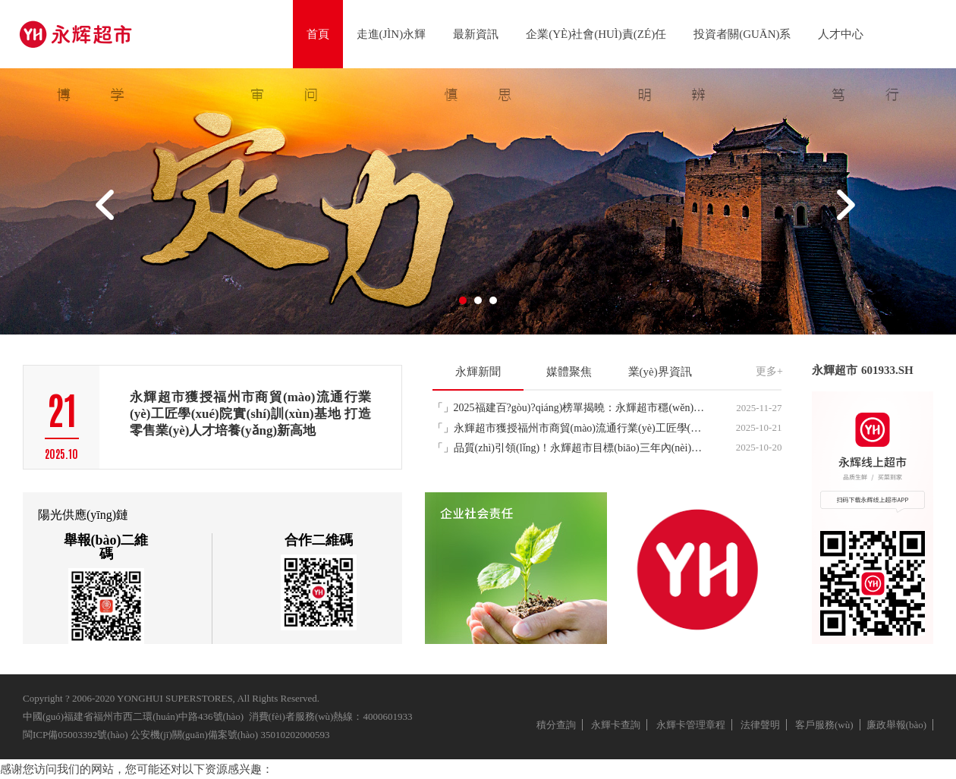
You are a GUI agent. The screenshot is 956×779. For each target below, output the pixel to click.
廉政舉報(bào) (896, 724)
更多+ (769, 371)
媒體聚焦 (569, 372)
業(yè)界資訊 (660, 372)
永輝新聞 (478, 372)
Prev (107, 210)
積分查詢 (556, 724)
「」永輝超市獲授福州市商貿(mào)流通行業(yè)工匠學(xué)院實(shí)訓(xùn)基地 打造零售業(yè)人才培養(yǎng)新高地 (569, 428)
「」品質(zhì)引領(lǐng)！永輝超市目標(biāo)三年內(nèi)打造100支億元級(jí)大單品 (569, 448)
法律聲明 (760, 724)
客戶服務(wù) (824, 724)
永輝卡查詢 (615, 724)
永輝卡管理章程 (690, 724)
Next (848, 210)
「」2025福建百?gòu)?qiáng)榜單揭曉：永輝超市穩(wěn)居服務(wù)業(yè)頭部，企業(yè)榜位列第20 (569, 407)
